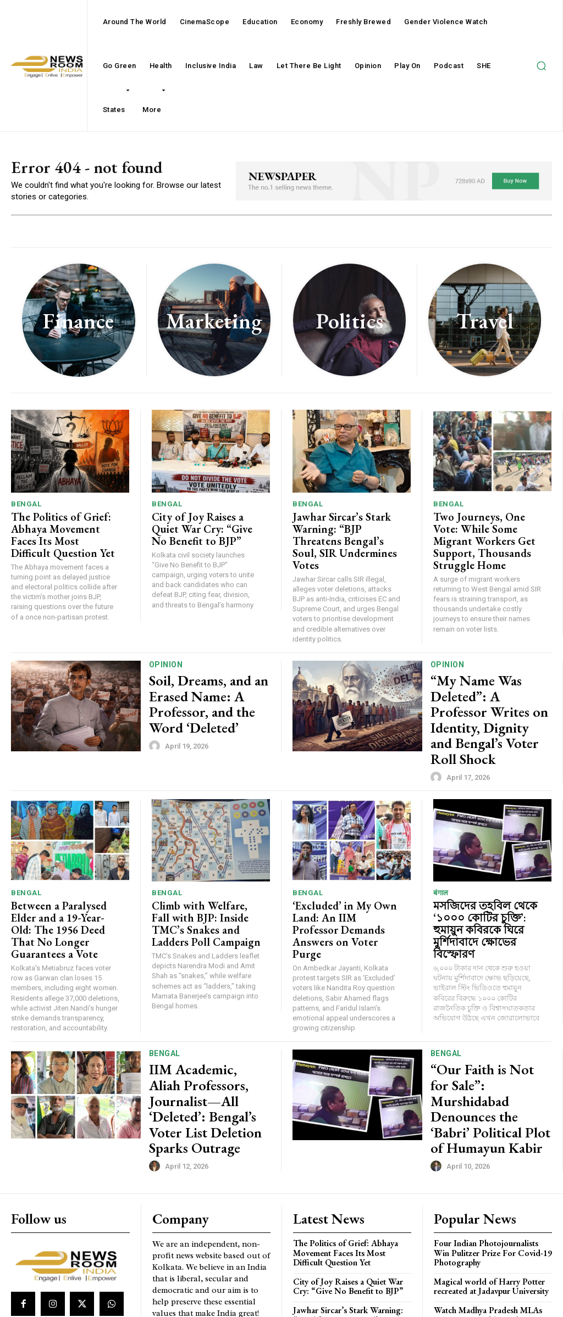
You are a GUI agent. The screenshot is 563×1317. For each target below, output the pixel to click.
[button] (541, 65)
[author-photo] (156, 722)
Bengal (26, 507)
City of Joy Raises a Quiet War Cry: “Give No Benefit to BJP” (204, 529)
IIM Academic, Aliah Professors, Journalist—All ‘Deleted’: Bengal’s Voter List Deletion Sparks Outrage (206, 1026)
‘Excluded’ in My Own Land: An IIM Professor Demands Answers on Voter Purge (347, 867)
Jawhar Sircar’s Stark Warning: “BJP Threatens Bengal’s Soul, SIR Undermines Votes (341, 534)
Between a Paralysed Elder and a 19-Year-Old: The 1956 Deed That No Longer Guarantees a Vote (66, 872)
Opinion (166, 656)
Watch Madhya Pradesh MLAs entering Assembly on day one (487, 1211)
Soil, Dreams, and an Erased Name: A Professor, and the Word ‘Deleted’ (207, 688)
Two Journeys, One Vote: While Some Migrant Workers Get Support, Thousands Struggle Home (486, 534)
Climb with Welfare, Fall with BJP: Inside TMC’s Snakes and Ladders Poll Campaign (198, 872)
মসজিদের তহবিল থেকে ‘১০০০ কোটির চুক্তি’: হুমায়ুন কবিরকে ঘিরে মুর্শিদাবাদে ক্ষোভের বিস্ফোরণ (486, 872)
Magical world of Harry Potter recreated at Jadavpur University (489, 1183)
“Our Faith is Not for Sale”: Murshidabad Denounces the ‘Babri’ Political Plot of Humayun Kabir (483, 1026)
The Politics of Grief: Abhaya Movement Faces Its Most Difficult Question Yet (66, 529)
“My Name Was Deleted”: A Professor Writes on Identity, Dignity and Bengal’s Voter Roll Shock (490, 688)
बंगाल (441, 845)
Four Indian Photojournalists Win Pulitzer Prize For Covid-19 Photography (492, 1151)
